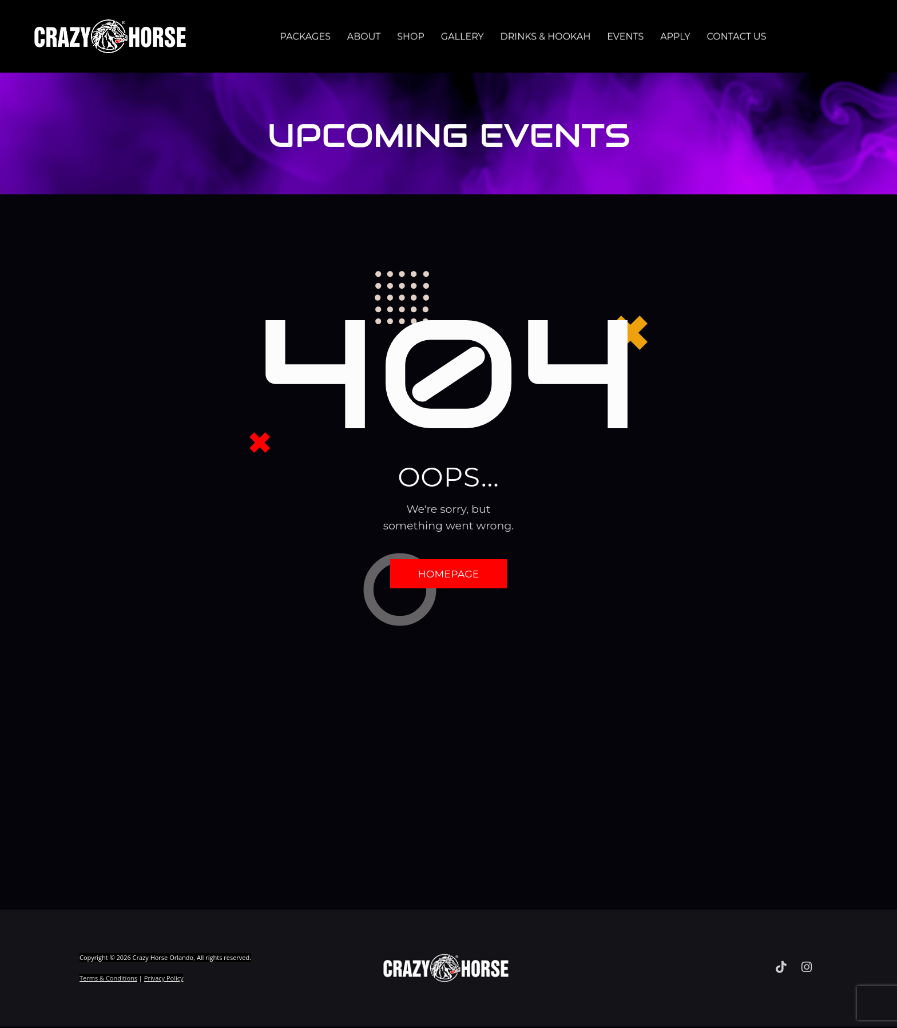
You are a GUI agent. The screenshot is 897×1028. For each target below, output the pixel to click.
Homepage (448, 574)
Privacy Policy (164, 981)
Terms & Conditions (108, 981)
